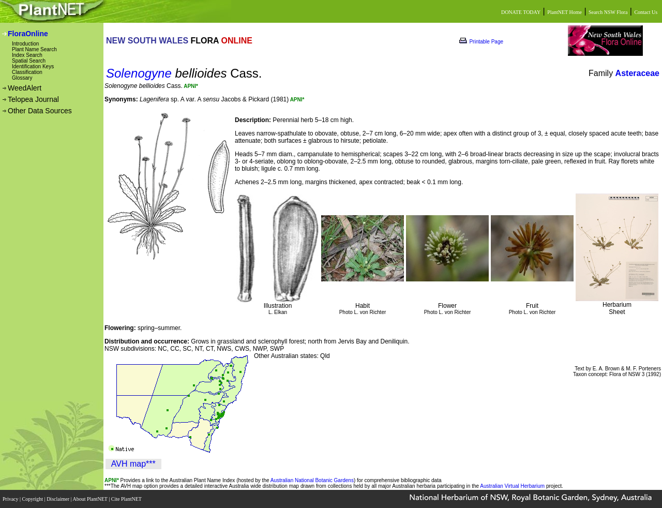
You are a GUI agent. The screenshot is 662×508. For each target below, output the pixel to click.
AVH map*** (133, 463)
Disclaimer (58, 499)
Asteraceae (637, 73)
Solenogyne (139, 73)
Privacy (11, 499)
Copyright (33, 499)
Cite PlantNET (127, 499)
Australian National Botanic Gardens (312, 480)
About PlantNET (90, 499)
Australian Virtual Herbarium (512, 486)
